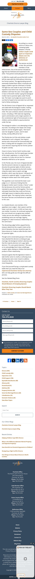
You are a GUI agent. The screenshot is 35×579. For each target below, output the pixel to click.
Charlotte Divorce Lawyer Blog (17, 15)
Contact (17, 8)
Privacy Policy (17, 531)
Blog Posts (17, 544)
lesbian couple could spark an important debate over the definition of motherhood (26, 56)
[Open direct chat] (31, 543)
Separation (7, 376)
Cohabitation (7, 395)
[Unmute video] (25, 558)
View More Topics (7, 400)
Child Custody (11, 292)
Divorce (6, 371)
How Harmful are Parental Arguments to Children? (17, 447)
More (29, 8)
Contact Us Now (17, 351)
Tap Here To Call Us (17, 4)
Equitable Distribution (10, 380)
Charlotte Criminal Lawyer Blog (11, 425)
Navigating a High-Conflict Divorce (12, 451)
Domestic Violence (8, 398)
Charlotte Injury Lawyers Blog (11, 429)
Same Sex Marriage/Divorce (24, 292)
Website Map (17, 540)
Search (17, 415)
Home (6, 8)
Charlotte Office (17, 472)
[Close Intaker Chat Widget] (33, 543)
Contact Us (17, 537)
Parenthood (7, 385)
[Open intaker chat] (19, 578)
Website (17, 528)
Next (19, 301)
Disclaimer (17, 534)
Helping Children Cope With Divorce (12, 438)
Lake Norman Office (17, 485)
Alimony (5, 383)
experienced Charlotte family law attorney (16, 271)
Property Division (8, 390)
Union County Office (17, 497)
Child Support (7, 378)
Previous (5, 301)
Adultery (6, 388)
